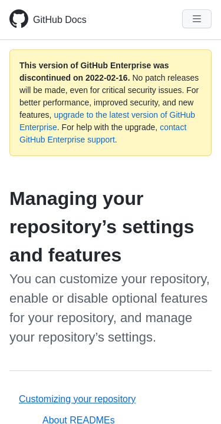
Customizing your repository (77, 399)
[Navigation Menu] (197, 18)
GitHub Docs (60, 20)
